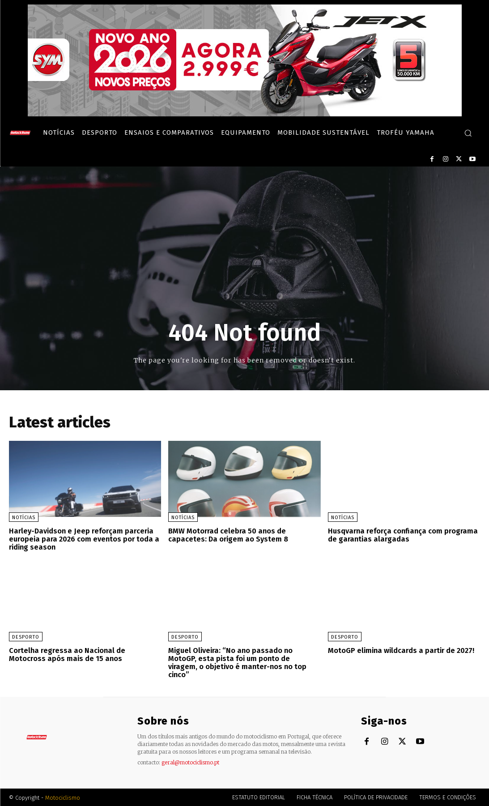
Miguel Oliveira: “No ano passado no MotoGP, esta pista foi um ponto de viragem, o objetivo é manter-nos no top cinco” (237, 662)
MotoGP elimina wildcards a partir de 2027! (401, 650)
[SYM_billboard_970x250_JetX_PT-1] (245, 114)
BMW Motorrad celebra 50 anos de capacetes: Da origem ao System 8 (227, 535)
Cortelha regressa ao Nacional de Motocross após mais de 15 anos (66, 654)
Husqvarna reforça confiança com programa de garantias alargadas (401, 535)
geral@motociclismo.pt (190, 761)
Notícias (23, 517)
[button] (468, 133)
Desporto (25, 637)
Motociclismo (62, 796)
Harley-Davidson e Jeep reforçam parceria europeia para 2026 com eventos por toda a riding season (83, 539)
